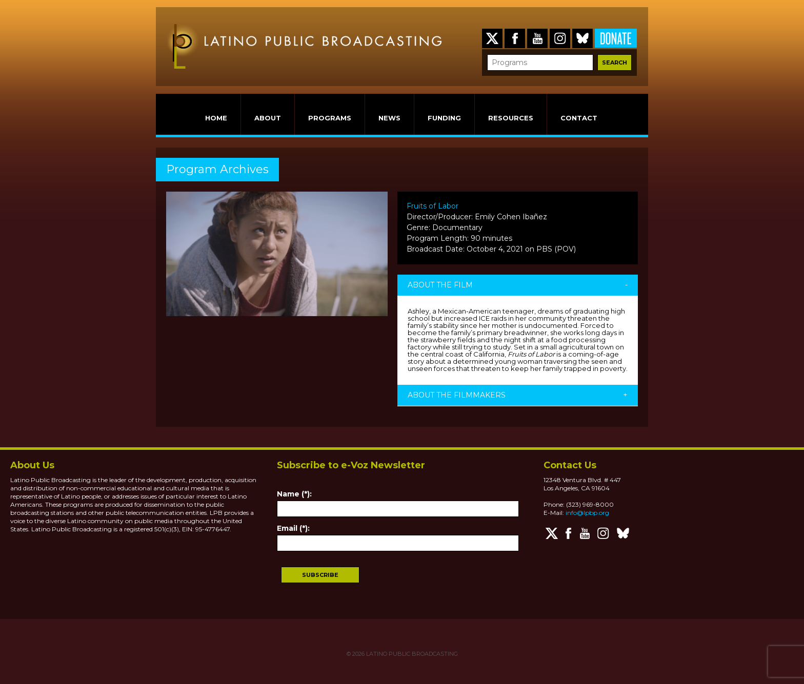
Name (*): (294, 494)
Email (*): (293, 528)
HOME (216, 118)
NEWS (389, 118)
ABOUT (267, 118)
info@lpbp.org (587, 512)
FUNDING (444, 118)
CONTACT (578, 118)
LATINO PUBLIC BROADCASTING (411, 653)
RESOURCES (510, 118)
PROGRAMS (329, 118)
